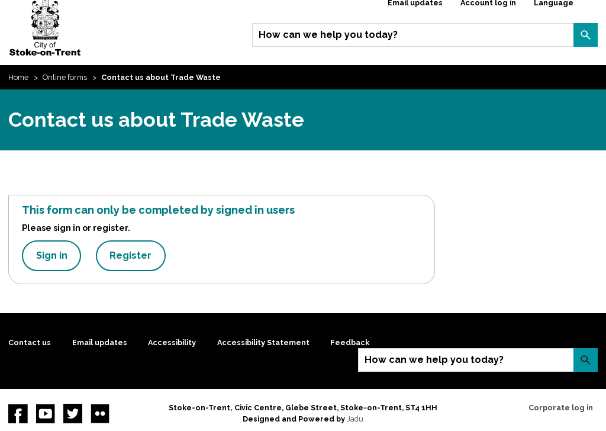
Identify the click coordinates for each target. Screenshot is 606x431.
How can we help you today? (328, 34)
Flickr (100, 413)
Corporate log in (560, 407)
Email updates (99, 342)
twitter (72, 413)
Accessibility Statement (263, 342)
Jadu (355, 418)
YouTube (45, 413)
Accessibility (172, 342)
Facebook (17, 413)
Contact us (29, 342)
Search (585, 35)
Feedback (349, 342)
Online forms (65, 77)
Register (130, 255)
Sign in (51, 255)
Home (18, 77)
